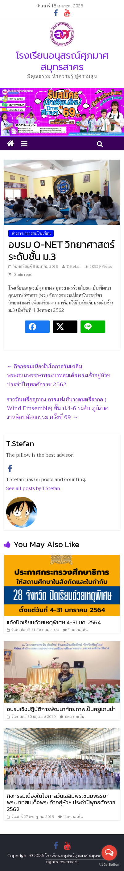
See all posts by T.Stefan (33, 488)
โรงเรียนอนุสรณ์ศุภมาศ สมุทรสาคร (62, 61)
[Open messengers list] (109, 853)
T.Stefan (73, 266)
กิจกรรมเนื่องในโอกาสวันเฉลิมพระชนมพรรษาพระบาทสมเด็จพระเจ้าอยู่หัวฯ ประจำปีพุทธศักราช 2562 (58, 375)
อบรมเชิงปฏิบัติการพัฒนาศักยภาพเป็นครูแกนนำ (61, 709)
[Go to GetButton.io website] (109, 865)
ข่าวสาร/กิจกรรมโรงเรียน (31, 233)
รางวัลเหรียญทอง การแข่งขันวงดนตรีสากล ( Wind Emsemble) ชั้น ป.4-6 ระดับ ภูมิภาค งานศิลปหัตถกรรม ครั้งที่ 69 (58, 408)
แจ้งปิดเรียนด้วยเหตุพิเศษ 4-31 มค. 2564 (54, 622)
